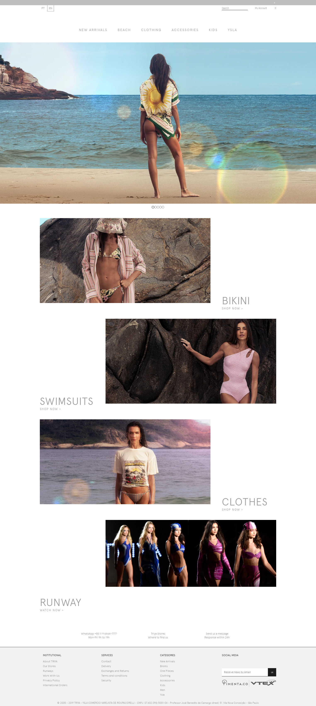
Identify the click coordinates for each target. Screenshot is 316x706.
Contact (106, 661)
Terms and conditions (114, 675)
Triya (158, 17)
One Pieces (167, 671)
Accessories (185, 30)
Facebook (240, 662)
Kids (213, 30)
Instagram (273, 662)
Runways (48, 671)
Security (106, 680)
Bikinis (164, 666)
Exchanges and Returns (115, 671)
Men (162, 690)
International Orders (55, 685)
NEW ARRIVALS (93, 30)
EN (50, 8)
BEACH (124, 30)
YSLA (232, 30)
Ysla (162, 694)
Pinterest (257, 662)
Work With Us (51, 675)
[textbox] (235, 8)
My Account (261, 8)
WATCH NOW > (52, 610)
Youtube (224, 662)
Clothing (151, 30)
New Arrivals (167, 661)
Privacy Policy (51, 680)
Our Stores (49, 666)
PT (43, 8)
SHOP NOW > (232, 308)
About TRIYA (50, 661)
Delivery (106, 666)
